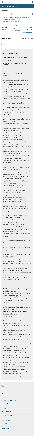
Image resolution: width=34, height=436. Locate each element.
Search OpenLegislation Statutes (23, 14)
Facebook (28, 38)
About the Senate (6, 411)
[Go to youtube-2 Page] (2, 393)
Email (32, 38)
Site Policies (5, 423)
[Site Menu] (32, 2)
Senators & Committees (8, 400)
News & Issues (5, 398)
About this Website (7, 426)
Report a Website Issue (8, 418)
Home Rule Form (6, 420)
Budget (3, 406)
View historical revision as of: (8, 41)
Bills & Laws (5, 403)
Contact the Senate (7, 415)
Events (3, 408)
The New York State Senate (8, 2)
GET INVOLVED (5, 428)
